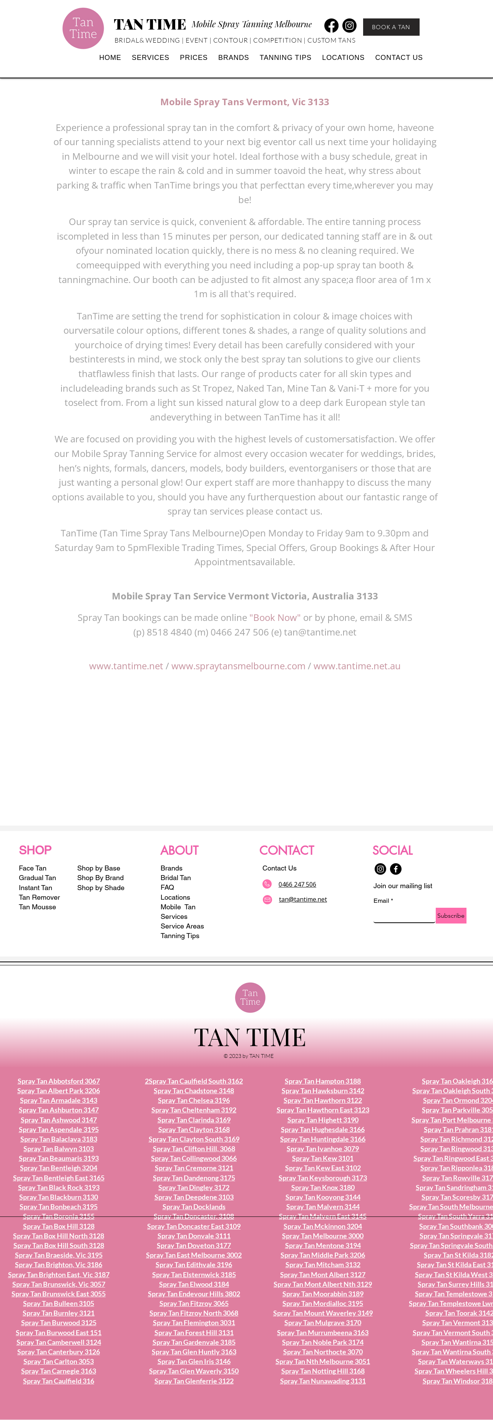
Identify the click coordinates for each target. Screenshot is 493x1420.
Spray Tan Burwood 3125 (58, 1322)
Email (383, 901)
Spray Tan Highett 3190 (323, 1119)
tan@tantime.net (320, 632)
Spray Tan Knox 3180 (323, 1187)
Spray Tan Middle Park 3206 (323, 1255)
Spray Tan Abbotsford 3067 (59, 1081)
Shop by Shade (101, 888)
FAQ (167, 887)
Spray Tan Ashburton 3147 (59, 1110)
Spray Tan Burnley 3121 (59, 1313)
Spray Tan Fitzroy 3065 (194, 1303)
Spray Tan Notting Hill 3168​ (323, 1371)
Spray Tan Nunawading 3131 (323, 1381)
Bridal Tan (176, 878)
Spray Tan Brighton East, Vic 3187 (59, 1274)
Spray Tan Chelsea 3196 (194, 1100)
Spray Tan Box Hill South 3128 (58, 1245)
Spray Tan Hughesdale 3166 (323, 1129)
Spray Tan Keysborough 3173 (323, 1177)
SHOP (35, 850)
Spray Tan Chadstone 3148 (194, 1090)
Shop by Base (98, 868)
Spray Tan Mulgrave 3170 (322, 1322)
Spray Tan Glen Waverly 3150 (194, 1371)
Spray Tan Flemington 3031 (194, 1322)
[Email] (402, 915)
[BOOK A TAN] (391, 27)
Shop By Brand (100, 878)
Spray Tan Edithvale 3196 (194, 1264)
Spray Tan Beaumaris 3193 (59, 1158)
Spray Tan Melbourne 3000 (323, 1235)
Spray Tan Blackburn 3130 (58, 1197)
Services (174, 916)
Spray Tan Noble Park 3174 (323, 1342)
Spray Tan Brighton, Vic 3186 (58, 1264)
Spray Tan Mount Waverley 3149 (323, 1313)
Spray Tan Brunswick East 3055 (59, 1293)
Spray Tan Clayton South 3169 (194, 1139)
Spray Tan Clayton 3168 (194, 1129)
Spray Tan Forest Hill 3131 (194, 1332)
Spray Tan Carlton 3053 (58, 1361)
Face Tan (32, 868)
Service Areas (182, 926)
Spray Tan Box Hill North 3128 (58, 1235)
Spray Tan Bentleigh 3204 (58, 1167)
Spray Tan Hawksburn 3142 (323, 1090)
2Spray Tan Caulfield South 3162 (194, 1081)
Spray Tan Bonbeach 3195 (59, 1206)
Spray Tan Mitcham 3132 (323, 1264)
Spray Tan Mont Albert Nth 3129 (323, 1284)
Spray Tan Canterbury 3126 (58, 1351)
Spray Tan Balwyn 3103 (58, 1148)
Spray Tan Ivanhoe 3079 (323, 1148)
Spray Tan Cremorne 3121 (194, 1167)
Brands (172, 868)
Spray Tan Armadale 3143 (58, 1100)
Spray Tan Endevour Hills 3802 (194, 1293)
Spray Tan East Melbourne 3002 (194, 1255)
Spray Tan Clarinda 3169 (194, 1119)
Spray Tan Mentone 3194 (323, 1245)
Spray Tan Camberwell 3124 (59, 1342)
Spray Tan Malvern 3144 (323, 1206)
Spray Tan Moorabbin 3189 (323, 1293)
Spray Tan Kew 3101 (323, 1158)
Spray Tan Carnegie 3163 (58, 1371)
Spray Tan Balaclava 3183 (58, 1139)
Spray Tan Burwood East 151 (58, 1332)
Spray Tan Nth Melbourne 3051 (323, 1361)
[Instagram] (349, 25)
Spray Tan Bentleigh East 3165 (59, 1177)
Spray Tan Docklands (194, 1206)
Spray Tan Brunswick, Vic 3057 (58, 1284)
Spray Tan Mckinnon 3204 (323, 1226)
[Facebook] (331, 25)
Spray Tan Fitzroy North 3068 (193, 1313)
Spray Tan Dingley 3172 (193, 1187)
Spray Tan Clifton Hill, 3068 (194, 1148)
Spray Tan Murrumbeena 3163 (323, 1332)
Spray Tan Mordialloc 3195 (322, 1303)
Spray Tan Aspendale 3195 (59, 1129)
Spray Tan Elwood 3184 (194, 1284)
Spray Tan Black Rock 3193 (59, 1187)
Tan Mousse (37, 907)
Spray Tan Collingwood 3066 (194, 1158)
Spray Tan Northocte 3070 (323, 1351)
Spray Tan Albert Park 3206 (58, 1090)
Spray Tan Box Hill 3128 (59, 1226)
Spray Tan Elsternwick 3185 (194, 1274)
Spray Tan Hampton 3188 (323, 1081)
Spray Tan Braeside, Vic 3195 (59, 1255)
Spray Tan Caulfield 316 (58, 1381)
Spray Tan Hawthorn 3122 (323, 1100)
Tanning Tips (180, 936)
